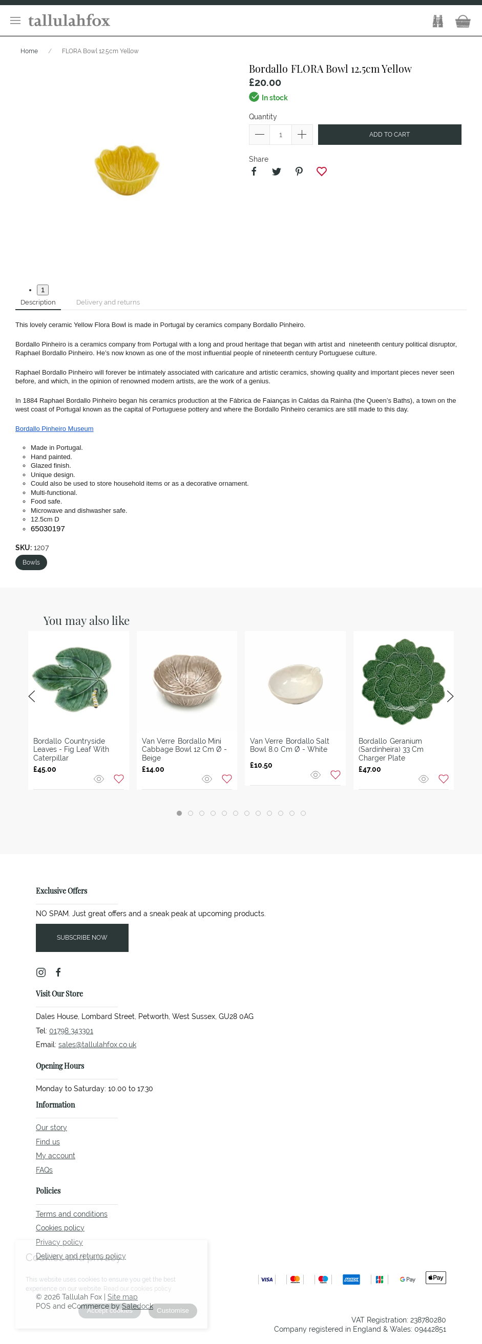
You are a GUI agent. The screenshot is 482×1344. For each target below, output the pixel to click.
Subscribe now (82, 937)
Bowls (31, 562)
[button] (15, 20)
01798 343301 (71, 1031)
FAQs (44, 1170)
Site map (123, 1297)
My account (55, 1156)
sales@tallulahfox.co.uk (97, 1044)
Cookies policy (60, 1228)
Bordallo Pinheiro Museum (54, 428)
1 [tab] (43, 290)
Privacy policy (59, 1242)
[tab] (179, 813)
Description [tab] (38, 302)
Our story (51, 1127)
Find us (48, 1142)
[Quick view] (100, 778)
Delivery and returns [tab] (108, 302)
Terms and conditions (72, 1214)
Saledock (137, 1306)
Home (29, 51)
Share (258, 159)
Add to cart (389, 134)
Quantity (263, 117)
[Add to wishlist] (119, 778)
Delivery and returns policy (81, 1256)
